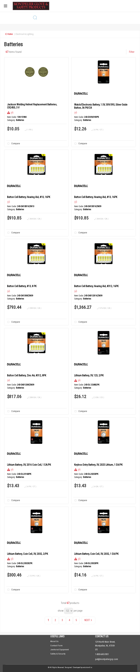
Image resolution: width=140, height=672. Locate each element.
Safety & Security (57, 653)
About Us (54, 641)
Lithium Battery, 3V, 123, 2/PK (89, 375)
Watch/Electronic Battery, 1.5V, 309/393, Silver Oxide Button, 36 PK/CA (100, 106)
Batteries (20, 120)
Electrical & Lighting (24, 34)
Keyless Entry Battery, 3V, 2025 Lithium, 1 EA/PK (98, 464)
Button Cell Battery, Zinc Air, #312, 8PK (26, 375)
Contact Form (56, 645)
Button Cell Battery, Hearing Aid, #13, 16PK (95, 197)
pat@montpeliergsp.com (106, 659)
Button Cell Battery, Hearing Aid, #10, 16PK (28, 197)
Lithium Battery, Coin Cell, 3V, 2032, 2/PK (27, 553)
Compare (13, 144)
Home (9, 34)
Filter (131, 52)
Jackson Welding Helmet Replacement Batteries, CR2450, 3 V (32, 106)
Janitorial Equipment (59, 649)
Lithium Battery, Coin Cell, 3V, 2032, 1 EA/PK (96, 553)
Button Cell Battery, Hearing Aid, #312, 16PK (96, 286)
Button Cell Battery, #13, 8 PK (21, 286)
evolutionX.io (87, 667)
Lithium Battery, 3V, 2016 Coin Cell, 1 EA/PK (29, 464)
